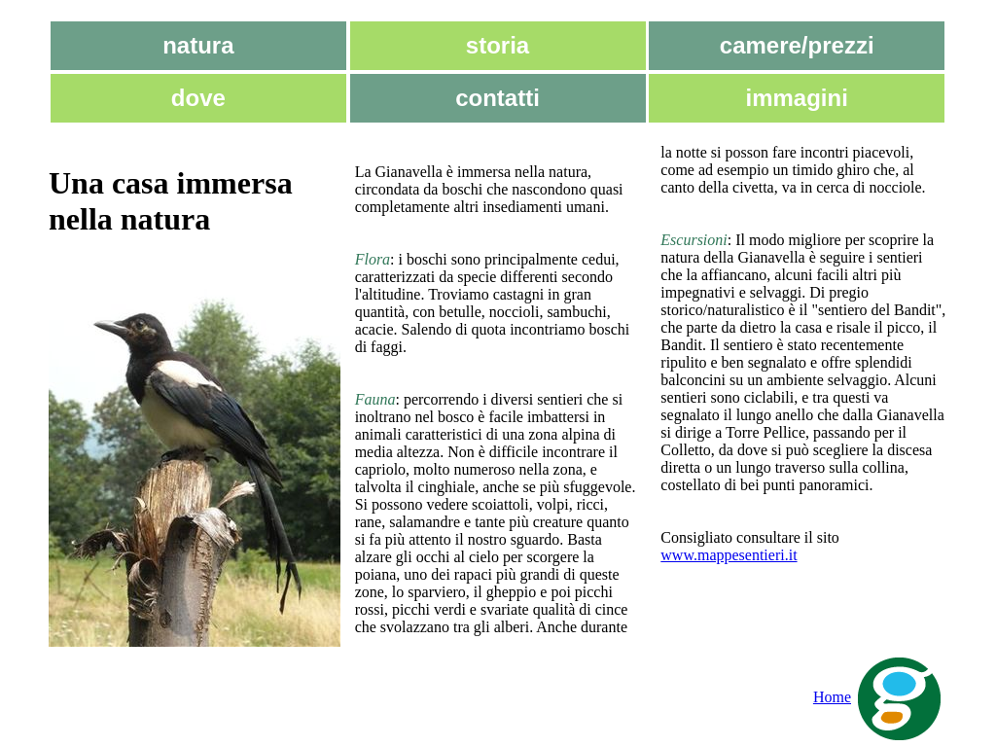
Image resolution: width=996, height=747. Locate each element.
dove (198, 98)
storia (497, 45)
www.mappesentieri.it (728, 555)
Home (880, 697)
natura (197, 45)
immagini (797, 98)
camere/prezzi (797, 45)
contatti (497, 98)
